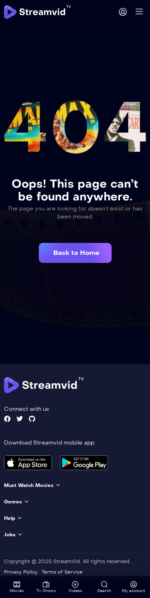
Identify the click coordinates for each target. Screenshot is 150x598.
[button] (75, 253)
